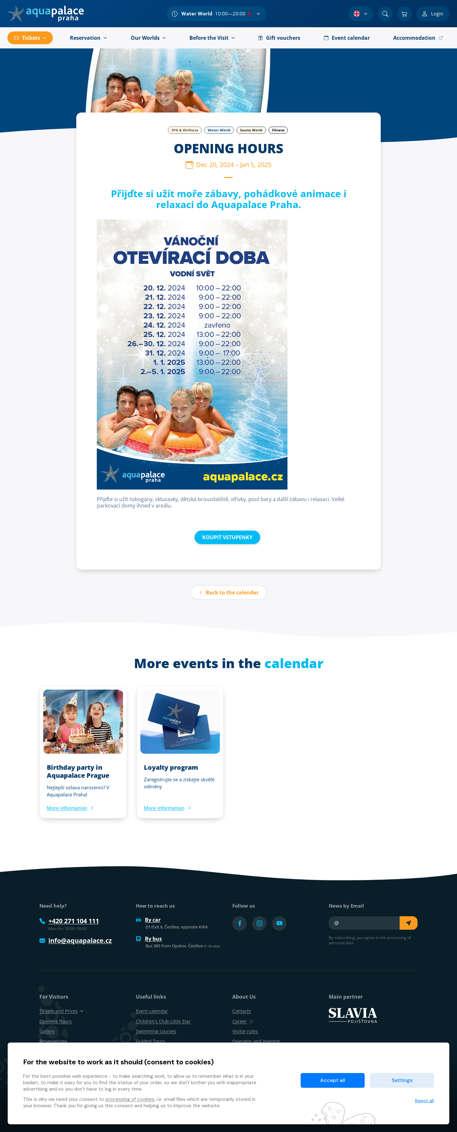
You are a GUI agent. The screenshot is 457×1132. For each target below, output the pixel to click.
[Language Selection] (360, 13)
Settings (402, 1080)
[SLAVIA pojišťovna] (353, 1015)
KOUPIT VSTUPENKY (227, 537)
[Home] (45, 14)
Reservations (53, 1041)
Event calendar (152, 1011)
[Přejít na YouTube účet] (279, 923)
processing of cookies (129, 1099)
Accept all (332, 1080)
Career (242, 1021)
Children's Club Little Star (163, 1021)
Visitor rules (245, 1031)
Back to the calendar (229, 592)
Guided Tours (150, 1041)
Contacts (241, 1011)
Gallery (46, 1031)
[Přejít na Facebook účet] (239, 923)
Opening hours (55, 1021)
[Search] (385, 13)
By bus (149, 938)
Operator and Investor (256, 1041)
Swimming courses (156, 1031)
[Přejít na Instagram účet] (259, 923)
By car (148, 919)
